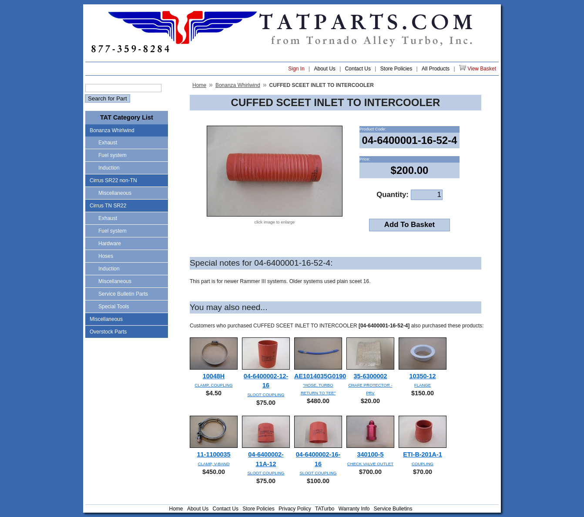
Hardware (109, 243)
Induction (109, 168)
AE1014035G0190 (320, 376)
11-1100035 (214, 454)
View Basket (477, 68)
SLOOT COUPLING (265, 394)
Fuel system (112, 155)
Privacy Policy (295, 509)
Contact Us (358, 69)
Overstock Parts (108, 332)
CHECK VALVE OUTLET (370, 463)
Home (199, 85)
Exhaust (107, 143)
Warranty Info (354, 509)
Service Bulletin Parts (123, 294)
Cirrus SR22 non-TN (113, 180)
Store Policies (396, 69)
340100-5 (370, 454)
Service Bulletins (393, 509)
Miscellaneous (114, 193)
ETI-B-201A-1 (422, 454)
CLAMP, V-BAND (214, 463)
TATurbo (324, 509)
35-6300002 (370, 376)
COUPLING (422, 463)
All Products (436, 69)
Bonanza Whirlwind (112, 130)
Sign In (296, 69)
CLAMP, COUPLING (213, 385)
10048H (214, 376)
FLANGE (422, 385)
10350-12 (422, 376)
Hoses (105, 256)
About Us (324, 69)
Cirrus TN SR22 (108, 206)
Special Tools (113, 307)
